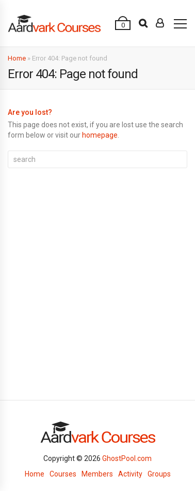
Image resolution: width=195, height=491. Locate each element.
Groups (159, 474)
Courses (63, 474)
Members (97, 474)
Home (17, 58)
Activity (130, 474)
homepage (100, 135)
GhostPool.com (127, 458)
